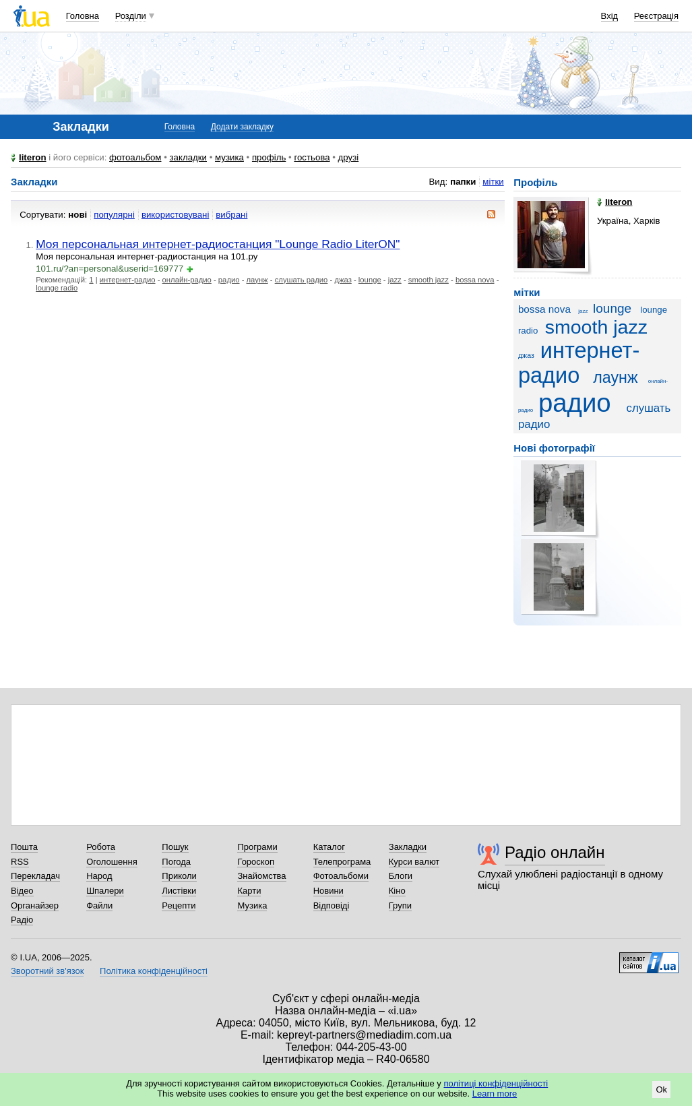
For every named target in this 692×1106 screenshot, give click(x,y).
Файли (99, 905)
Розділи (130, 16)
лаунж (257, 280)
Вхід (610, 16)
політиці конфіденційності (495, 1083)
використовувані (175, 215)
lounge (369, 280)
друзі (348, 157)
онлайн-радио (187, 280)
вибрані (231, 215)
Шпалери (105, 891)
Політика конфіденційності (154, 971)
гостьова (311, 157)
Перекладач (35, 876)
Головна (82, 16)
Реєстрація (656, 16)
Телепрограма (342, 862)
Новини (328, 891)
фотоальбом (135, 157)
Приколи (179, 876)
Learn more (494, 1093)
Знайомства (261, 876)
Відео (22, 891)
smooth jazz (428, 280)
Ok (661, 1089)
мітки (492, 182)
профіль (269, 157)
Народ (99, 876)
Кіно (397, 891)
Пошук (175, 847)
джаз (342, 280)
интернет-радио (128, 280)
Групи (400, 905)
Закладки (408, 847)
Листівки (179, 891)
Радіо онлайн (555, 852)
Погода (176, 862)
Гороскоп (255, 862)
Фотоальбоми (341, 876)
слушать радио (301, 280)
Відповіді (331, 905)
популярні (114, 215)
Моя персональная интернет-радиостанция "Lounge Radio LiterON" (218, 244)
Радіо (22, 920)
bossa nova (475, 280)
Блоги (400, 876)
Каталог (329, 847)
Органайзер (35, 905)
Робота (100, 847)
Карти (249, 891)
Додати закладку (242, 126)
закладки (189, 157)
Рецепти (178, 905)
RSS (20, 862)
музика (229, 157)
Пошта (24, 847)
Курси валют (414, 862)
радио (229, 280)
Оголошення (111, 862)
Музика (252, 905)
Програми (257, 847)
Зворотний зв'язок (47, 971)
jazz (395, 280)
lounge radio (56, 288)
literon (32, 157)
